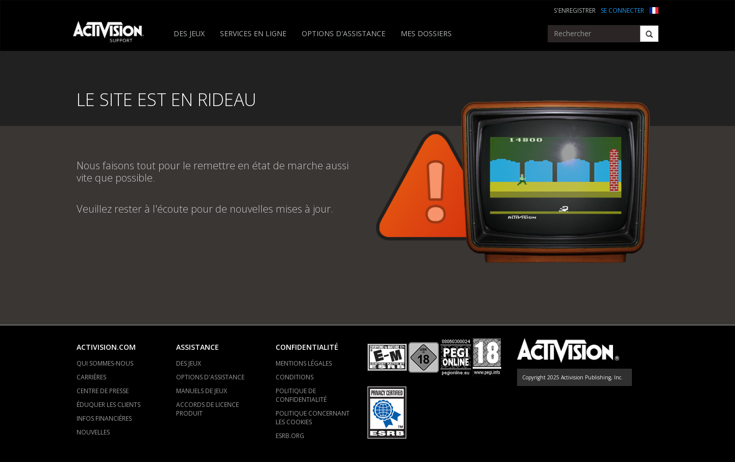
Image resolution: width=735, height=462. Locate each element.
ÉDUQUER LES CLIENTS (108, 404)
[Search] (649, 33)
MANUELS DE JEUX (201, 391)
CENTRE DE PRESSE (103, 391)
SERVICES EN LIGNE (253, 33)
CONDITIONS (294, 377)
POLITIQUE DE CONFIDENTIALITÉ (301, 395)
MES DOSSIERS (426, 33)
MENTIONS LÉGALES (304, 363)
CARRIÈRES (91, 377)
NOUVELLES (93, 432)
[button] (653, 9)
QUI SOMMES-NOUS (105, 363)
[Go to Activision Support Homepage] (113, 33)
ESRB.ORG (290, 435)
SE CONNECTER (622, 10)
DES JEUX (189, 33)
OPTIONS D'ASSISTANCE (343, 33)
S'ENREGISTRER (575, 10)
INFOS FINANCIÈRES (104, 418)
